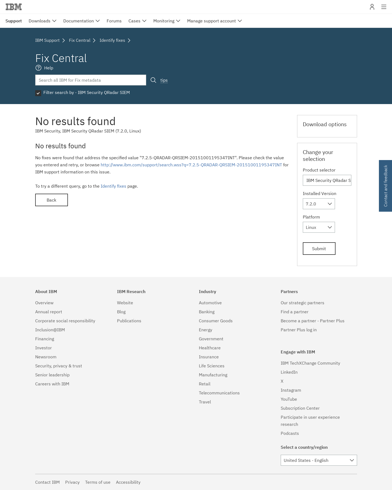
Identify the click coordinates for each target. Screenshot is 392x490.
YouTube (289, 399)
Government (211, 338)
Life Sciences (212, 365)
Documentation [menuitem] (78, 20)
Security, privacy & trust (58, 365)
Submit (319, 248)
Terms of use (97, 482)
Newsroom (45, 356)
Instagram (291, 390)
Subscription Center (300, 408)
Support (13, 20)
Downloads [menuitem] (39, 20)
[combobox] (319, 203)
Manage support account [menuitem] (211, 20)
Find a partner (295, 311)
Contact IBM (47, 482)
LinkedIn (289, 372)
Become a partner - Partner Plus (313, 320)
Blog (121, 311)
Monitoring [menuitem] (163, 20)
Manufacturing (213, 374)
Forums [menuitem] (114, 20)
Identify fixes (113, 186)
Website (125, 302)
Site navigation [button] (384, 9)
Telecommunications (219, 392)
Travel (205, 402)
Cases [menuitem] (134, 20)
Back (51, 200)
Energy (205, 329)
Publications (129, 320)
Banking (206, 311)
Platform (311, 217)
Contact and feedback (385, 186)
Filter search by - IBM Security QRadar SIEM (86, 92)
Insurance (209, 356)
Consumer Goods (216, 320)
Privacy (72, 482)
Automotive (210, 302)
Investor (43, 347)
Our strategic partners (302, 302)
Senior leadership (52, 374)
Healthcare (210, 347)
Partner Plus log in (299, 329)
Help (48, 67)
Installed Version (319, 193)
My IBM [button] (372, 9)
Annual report (48, 311)
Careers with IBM (52, 383)
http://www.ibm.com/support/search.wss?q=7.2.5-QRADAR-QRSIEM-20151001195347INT (191, 164)
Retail (204, 383)
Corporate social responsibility (65, 320)
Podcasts (290, 433)
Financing (44, 338)
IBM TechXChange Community (310, 363)
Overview (44, 302)
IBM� (13, 7)
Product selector (319, 170)
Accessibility (128, 482)
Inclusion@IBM (50, 329)
